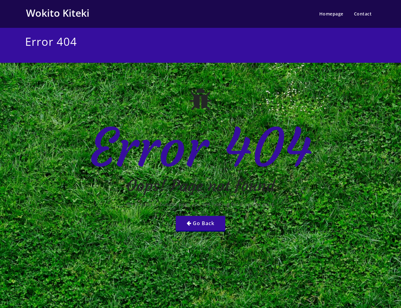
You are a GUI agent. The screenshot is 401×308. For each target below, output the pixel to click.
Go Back (203, 223)
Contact (363, 14)
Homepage (331, 14)
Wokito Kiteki (57, 12)
